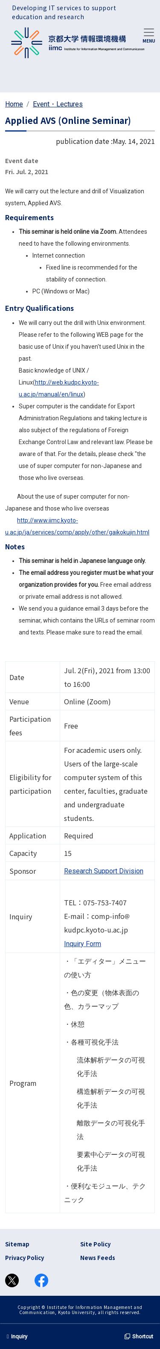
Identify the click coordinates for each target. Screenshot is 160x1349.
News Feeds (97, 1258)
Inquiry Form (82, 944)
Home (14, 104)
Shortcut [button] (139, 1336)
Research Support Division (103, 871)
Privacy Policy (24, 1258)
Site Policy (95, 1244)
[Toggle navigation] (149, 35)
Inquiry (17, 1336)
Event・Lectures (58, 104)
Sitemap (17, 1244)
